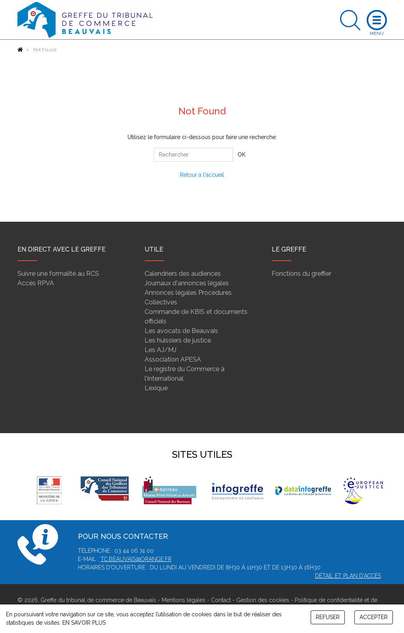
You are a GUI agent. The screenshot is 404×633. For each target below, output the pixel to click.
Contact (221, 600)
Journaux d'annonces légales (187, 283)
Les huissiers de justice (178, 340)
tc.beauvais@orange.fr (136, 559)
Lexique (156, 388)
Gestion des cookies (262, 600)
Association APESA (173, 359)
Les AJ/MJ (160, 350)
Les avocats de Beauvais (181, 331)
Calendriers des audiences (183, 273)
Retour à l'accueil (202, 175)
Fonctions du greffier (301, 273)
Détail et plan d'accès (348, 576)
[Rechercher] (193, 155)
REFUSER (328, 617)
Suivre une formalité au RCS (58, 273)
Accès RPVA (35, 283)
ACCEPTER (374, 617)
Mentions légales (183, 600)
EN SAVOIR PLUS (84, 622)
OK (241, 154)
